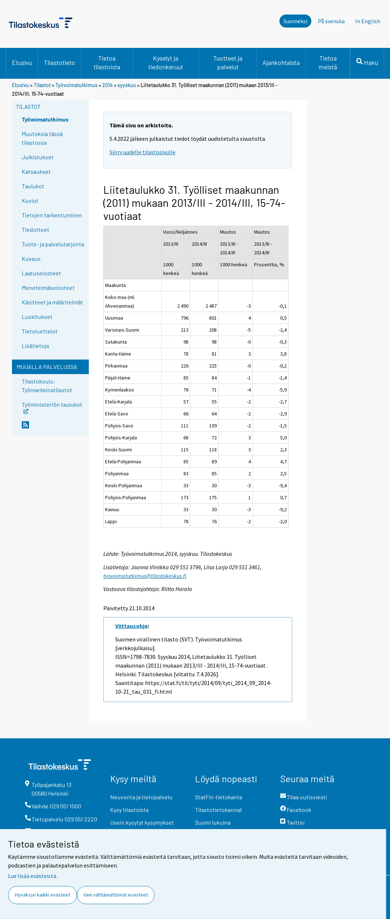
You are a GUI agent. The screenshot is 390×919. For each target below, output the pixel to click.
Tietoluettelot (40, 331)
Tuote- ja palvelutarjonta (53, 244)
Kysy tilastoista (129, 809)
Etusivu (22, 62)
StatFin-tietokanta (218, 796)
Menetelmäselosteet (48, 287)
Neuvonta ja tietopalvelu (141, 796)
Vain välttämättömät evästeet (115, 894)
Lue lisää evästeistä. (32, 875)
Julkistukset (38, 156)
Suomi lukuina (213, 822)
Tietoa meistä (328, 62)
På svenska (331, 21)
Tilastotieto (59, 62)
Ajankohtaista (281, 62)
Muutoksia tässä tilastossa (42, 138)
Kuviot (30, 200)
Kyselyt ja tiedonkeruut (165, 62)
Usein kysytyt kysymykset (142, 822)
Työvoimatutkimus (76, 85)
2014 (107, 85)
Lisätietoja (35, 345)
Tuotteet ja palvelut (227, 62)
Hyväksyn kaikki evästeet (42, 894)
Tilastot (42, 85)
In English (367, 21)
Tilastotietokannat (218, 809)
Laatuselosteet (41, 273)
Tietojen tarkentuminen (52, 215)
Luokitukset (37, 316)
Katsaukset (36, 171)
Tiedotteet (35, 229)
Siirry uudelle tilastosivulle (142, 152)
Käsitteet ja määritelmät (52, 302)
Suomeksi (295, 21)
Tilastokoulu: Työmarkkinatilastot (47, 385)
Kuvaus (31, 258)
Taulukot (33, 185)
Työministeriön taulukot (52, 407)
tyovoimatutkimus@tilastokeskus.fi (144, 575)
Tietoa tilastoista (107, 62)
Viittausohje (131, 625)
